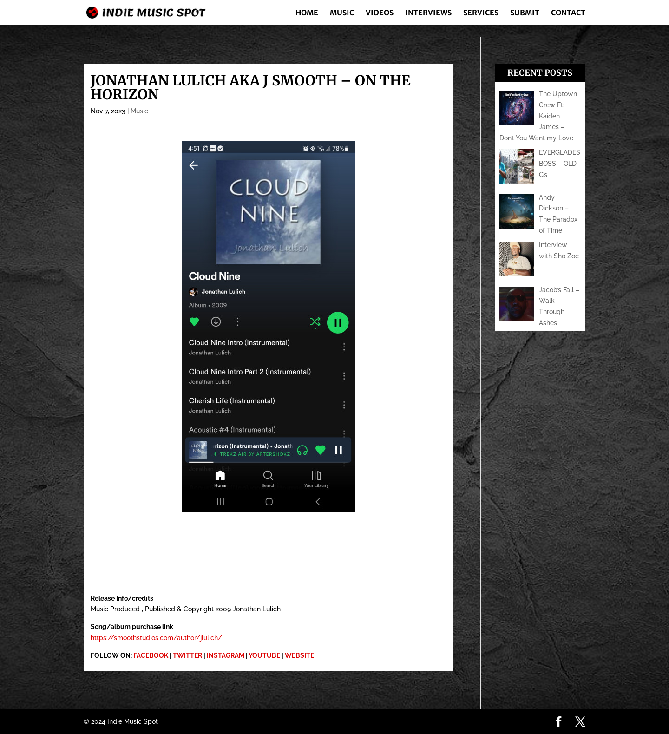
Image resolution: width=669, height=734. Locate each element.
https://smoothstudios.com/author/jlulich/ (156, 638)
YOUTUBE (264, 655)
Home (306, 13)
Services (480, 13)
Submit (524, 13)
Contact (568, 13)
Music (342, 13)
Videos (380, 13)
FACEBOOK (150, 655)
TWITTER (187, 655)
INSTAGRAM (225, 655)
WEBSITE (299, 655)
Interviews (428, 13)
